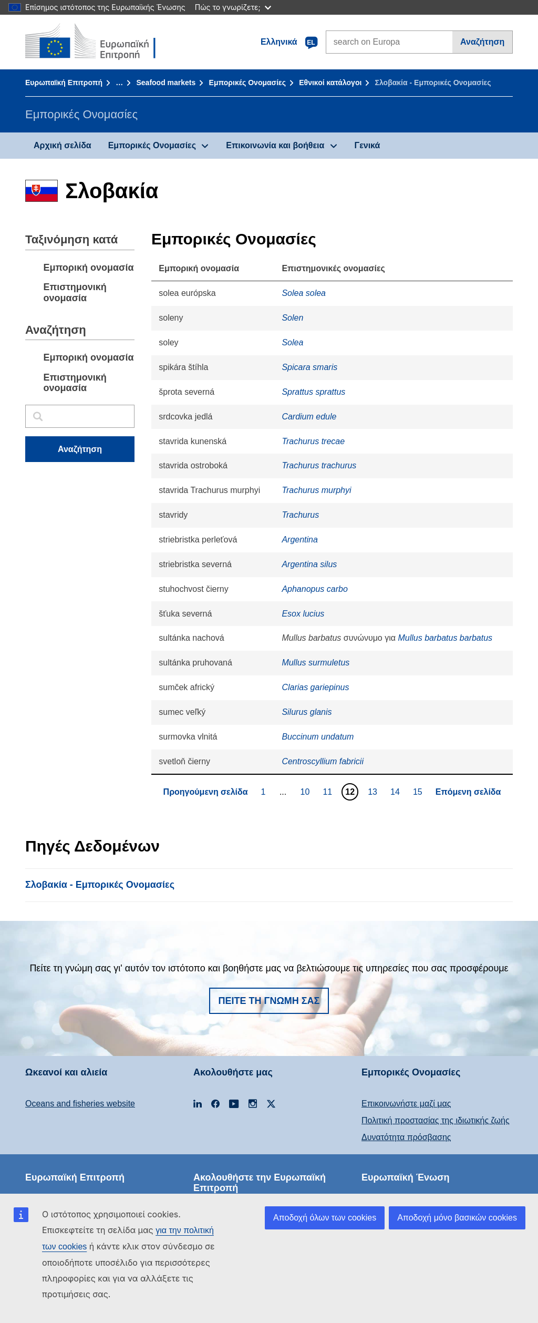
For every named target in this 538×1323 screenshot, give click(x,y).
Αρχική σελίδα (62, 145)
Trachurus (300, 514)
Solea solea (304, 293)
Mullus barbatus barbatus (445, 637)
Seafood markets (165, 82)
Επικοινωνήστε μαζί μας (406, 1103)
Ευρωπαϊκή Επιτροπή (63, 82)
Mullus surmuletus (315, 662)
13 (374, 791)
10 (307, 791)
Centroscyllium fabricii (323, 761)
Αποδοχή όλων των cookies (324, 1217)
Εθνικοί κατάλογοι (330, 82)
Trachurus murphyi (316, 490)
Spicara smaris (309, 367)
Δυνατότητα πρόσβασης (406, 1137)
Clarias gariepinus (315, 687)
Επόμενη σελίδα (468, 791)
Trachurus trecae (313, 441)
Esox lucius (303, 613)
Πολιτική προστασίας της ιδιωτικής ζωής (435, 1120)
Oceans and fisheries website (80, 1103)
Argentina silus (309, 564)
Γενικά (367, 145)
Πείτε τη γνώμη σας (269, 1001)
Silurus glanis (307, 711)
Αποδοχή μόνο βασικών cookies (457, 1217)
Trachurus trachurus (319, 465)
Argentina (300, 539)
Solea (292, 342)
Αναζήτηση (482, 41)
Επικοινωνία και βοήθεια (275, 145)
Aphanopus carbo (314, 588)
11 (329, 791)
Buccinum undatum (318, 736)
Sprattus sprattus (313, 391)
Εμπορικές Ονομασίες (247, 82)
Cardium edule (309, 416)
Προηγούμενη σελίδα (205, 791)
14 (396, 791)
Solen (292, 317)
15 (419, 791)
